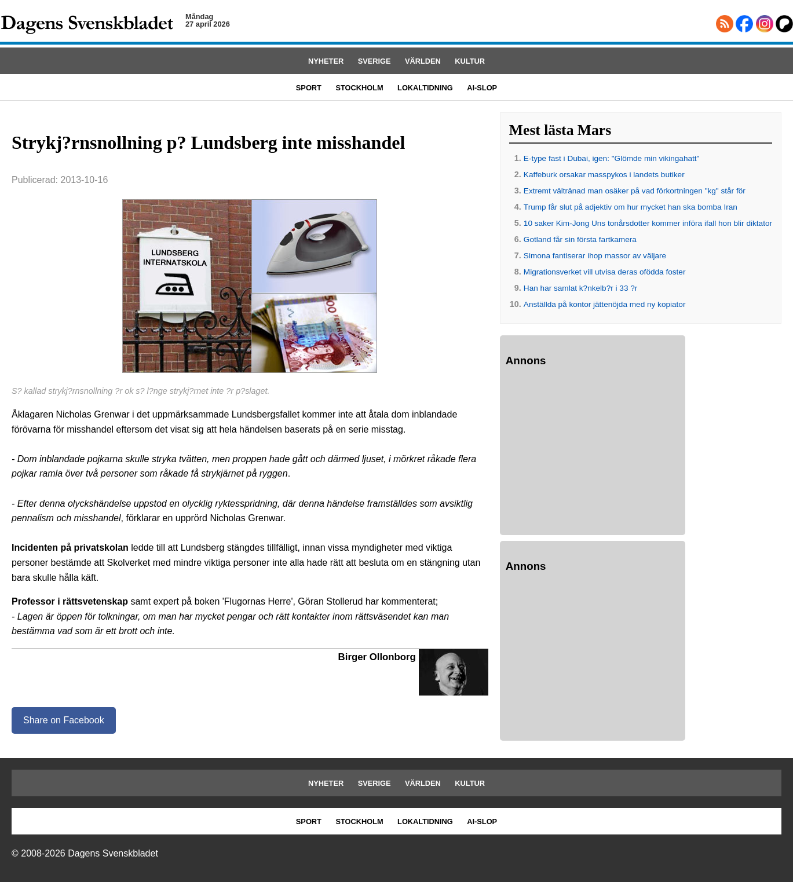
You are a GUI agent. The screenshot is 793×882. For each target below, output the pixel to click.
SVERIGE (374, 61)
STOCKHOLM (359, 87)
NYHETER (325, 61)
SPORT (308, 87)
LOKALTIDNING (425, 87)
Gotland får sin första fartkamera (580, 239)
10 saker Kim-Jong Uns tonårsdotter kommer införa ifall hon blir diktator (648, 223)
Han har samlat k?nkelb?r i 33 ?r (580, 288)
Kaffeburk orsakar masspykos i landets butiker (604, 174)
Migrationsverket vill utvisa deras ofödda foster (605, 272)
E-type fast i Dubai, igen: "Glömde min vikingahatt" (612, 158)
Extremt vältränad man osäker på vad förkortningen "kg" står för (635, 190)
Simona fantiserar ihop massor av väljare (595, 255)
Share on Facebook (63, 720)
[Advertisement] (592, 452)
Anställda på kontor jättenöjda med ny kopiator (605, 304)
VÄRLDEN (423, 61)
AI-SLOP (482, 87)
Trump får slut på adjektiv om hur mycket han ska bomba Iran (630, 207)
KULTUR (470, 61)
